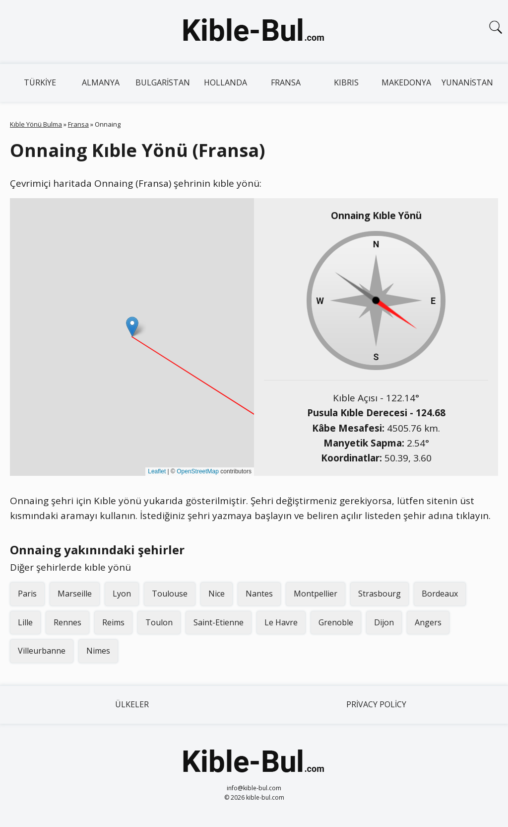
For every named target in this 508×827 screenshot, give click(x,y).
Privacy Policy (376, 704)
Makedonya (406, 82)
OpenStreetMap (198, 471)
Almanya (101, 82)
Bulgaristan (162, 82)
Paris (27, 593)
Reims (113, 622)
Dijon (384, 622)
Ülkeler (132, 704)
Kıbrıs (346, 82)
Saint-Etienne (218, 622)
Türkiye (40, 82)
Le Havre (281, 622)
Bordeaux (440, 593)
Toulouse (170, 593)
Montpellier (315, 593)
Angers (428, 622)
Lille (25, 622)
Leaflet (157, 471)
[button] (132, 326)
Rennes (67, 622)
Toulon (159, 622)
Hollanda (225, 82)
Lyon (122, 593)
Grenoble (335, 622)
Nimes (98, 650)
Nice (216, 593)
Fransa (286, 82)
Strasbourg (379, 593)
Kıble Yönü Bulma (36, 124)
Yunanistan (467, 82)
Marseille (75, 593)
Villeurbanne (41, 650)
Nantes (259, 593)
